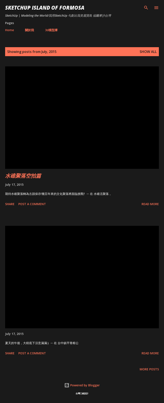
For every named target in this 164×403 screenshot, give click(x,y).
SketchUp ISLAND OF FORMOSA (44, 7)
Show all (148, 51)
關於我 (29, 30)
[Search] (146, 7)
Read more (150, 204)
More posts (149, 369)
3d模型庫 (51, 30)
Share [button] (10, 204)
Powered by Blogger (82, 385)
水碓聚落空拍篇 (23, 175)
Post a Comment (32, 204)
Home (9, 30)
